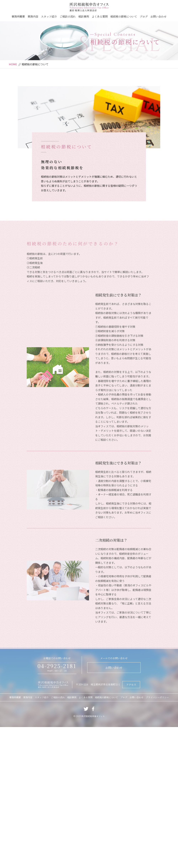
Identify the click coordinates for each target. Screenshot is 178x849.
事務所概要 (18, 16)
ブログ (144, 16)
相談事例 (83, 16)
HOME (13, 64)
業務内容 (33, 16)
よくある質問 (100, 16)
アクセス (131, 684)
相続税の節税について (123, 16)
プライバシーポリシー (157, 697)
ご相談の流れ (68, 16)
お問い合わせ (158, 16)
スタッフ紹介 (49, 16)
